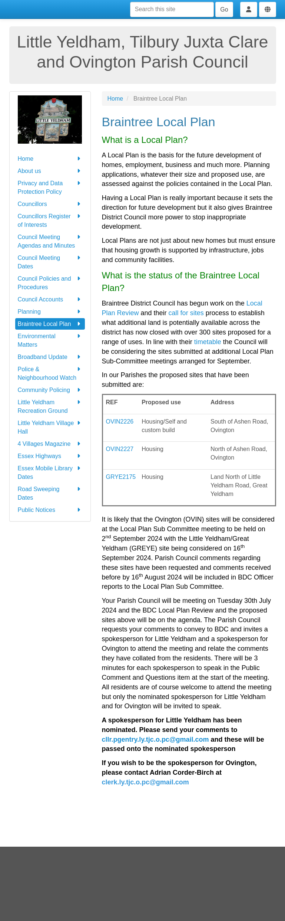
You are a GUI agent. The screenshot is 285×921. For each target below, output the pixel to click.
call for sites (187, 313)
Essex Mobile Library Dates (50, 472)
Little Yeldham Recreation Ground (50, 406)
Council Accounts (50, 299)
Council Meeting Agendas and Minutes (50, 241)
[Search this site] (172, 9)
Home (50, 158)
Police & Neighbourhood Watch (50, 373)
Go (224, 9)
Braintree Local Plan (50, 324)
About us (50, 171)
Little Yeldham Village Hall (50, 427)
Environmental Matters (50, 340)
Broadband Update (50, 357)
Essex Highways (50, 456)
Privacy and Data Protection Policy (50, 187)
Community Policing (50, 390)
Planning (50, 311)
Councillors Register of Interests (50, 220)
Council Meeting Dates (50, 262)
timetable (207, 342)
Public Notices (50, 510)
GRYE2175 (121, 477)
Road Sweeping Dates (50, 493)
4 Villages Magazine (50, 444)
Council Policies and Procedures (50, 282)
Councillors (50, 204)
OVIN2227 (120, 449)
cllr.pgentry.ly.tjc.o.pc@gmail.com (155, 739)
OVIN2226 (120, 421)
